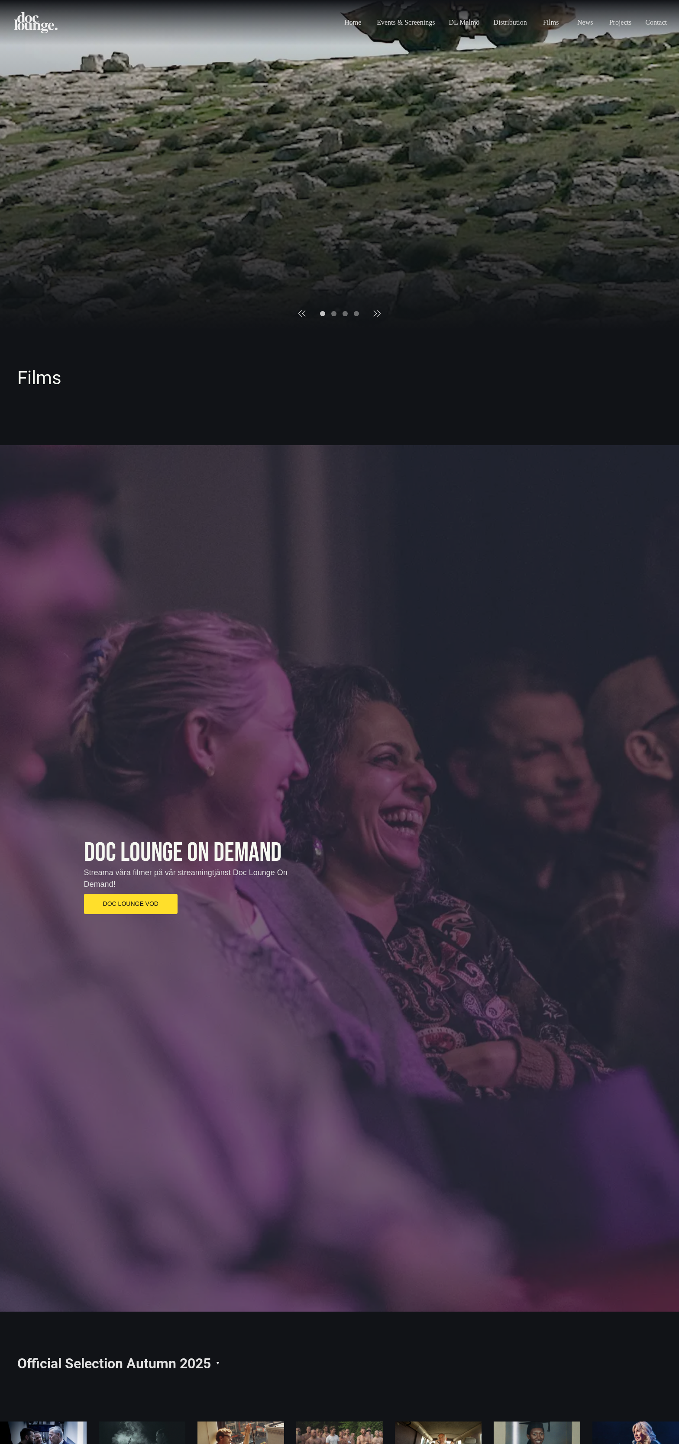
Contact (656, 22)
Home (352, 22)
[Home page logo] (36, 22)
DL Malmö (464, 22)
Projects (620, 22)
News (585, 22)
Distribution (510, 22)
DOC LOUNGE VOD (130, 903)
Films (551, 22)
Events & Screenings (406, 22)
